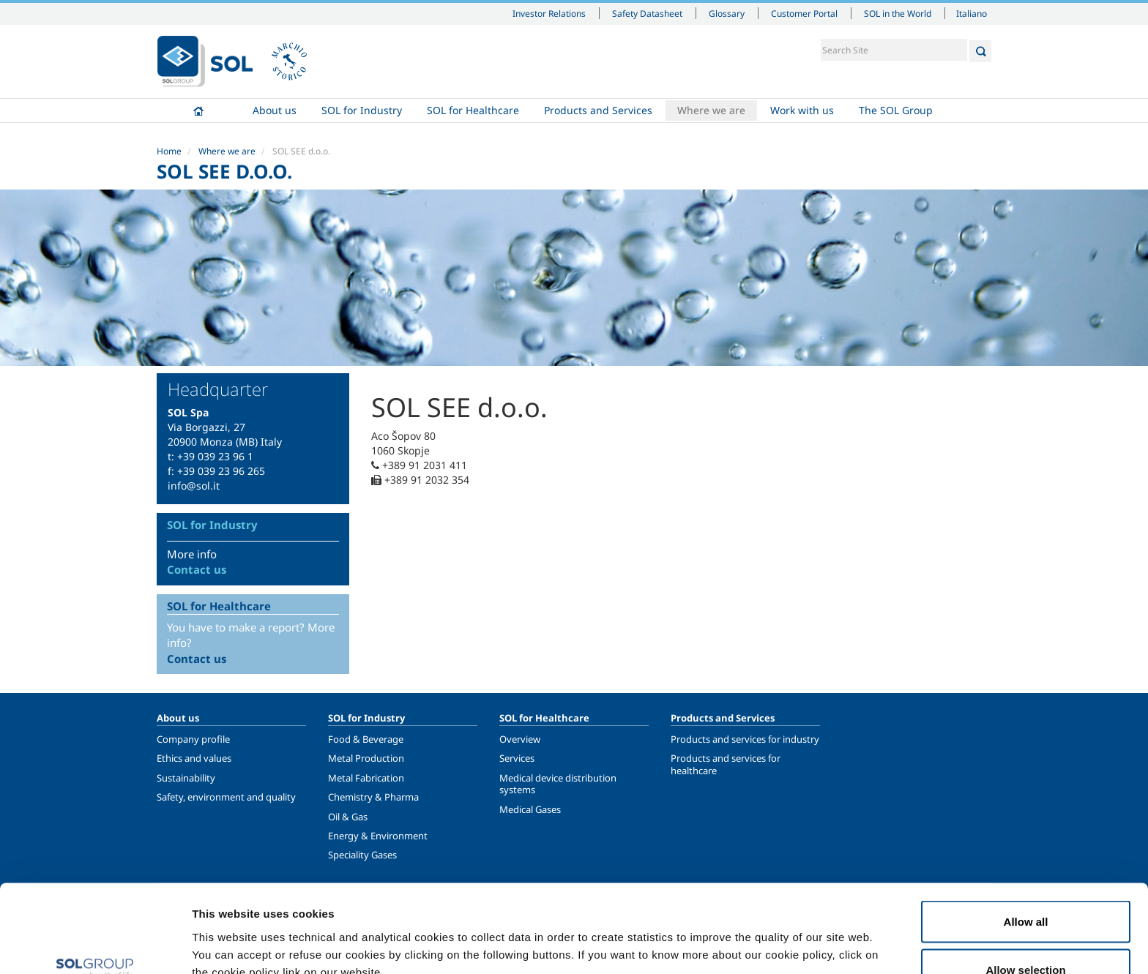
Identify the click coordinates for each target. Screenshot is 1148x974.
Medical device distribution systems (557, 783)
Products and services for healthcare (725, 764)
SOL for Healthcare (473, 110)
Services (516, 758)
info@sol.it (194, 485)
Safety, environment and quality (226, 796)
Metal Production (366, 758)
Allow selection (1025, 887)
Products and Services (598, 110)
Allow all (1026, 839)
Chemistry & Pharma (373, 796)
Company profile (193, 739)
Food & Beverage (365, 739)
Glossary (727, 13)
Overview (519, 739)
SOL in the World (897, 13)
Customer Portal (804, 13)
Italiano (971, 13)
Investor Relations (549, 13)
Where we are (711, 110)
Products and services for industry (745, 739)
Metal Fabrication (366, 777)
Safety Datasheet (647, 13)
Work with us (802, 110)
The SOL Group (896, 110)
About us (275, 110)
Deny (1026, 935)
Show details (761, 936)
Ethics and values (194, 758)
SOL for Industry (361, 110)
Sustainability (186, 777)
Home (198, 110)
